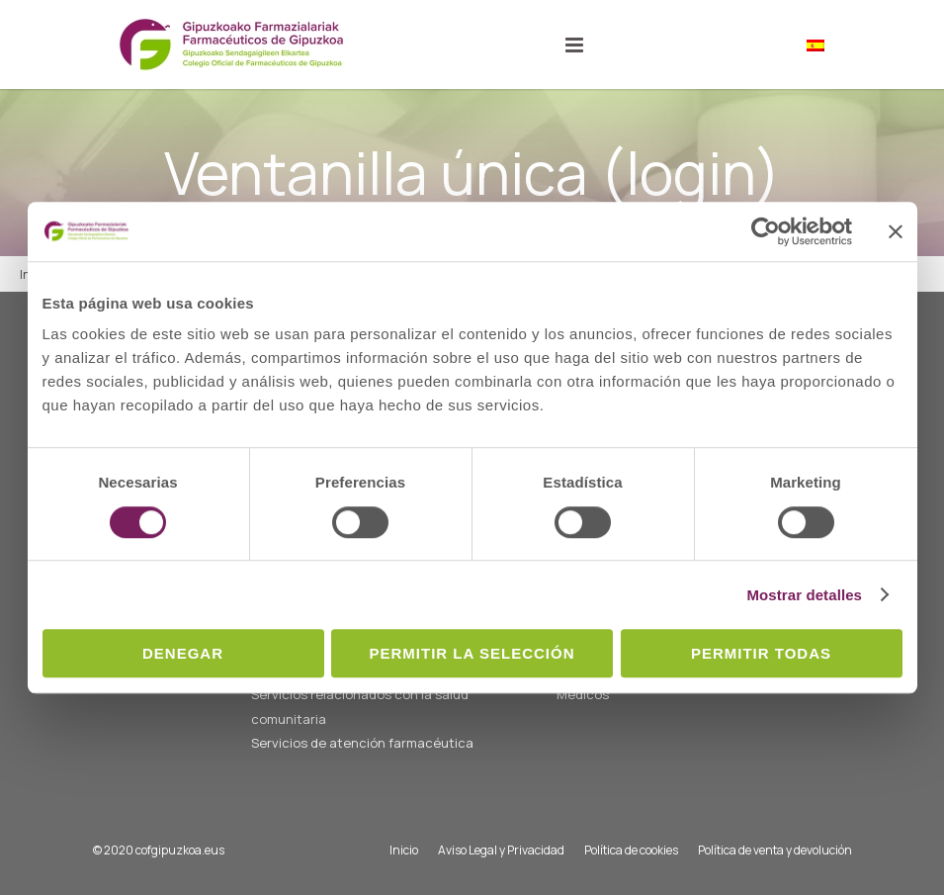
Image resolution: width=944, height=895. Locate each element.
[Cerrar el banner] (895, 231)
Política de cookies (631, 850)
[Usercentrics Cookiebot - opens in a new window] (765, 231)
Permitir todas (761, 653)
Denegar (182, 653)
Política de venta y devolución (775, 850)
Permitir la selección (472, 653)
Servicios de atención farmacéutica (362, 743)
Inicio (403, 850)
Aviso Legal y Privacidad (501, 850)
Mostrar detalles (804, 594)
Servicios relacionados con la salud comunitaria (360, 706)
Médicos (583, 694)
